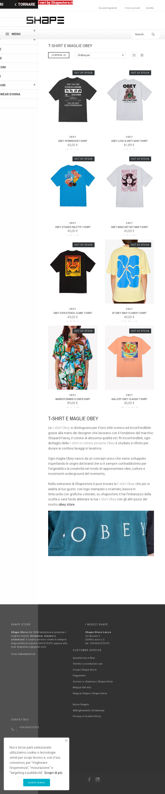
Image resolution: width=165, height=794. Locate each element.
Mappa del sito (82, 687)
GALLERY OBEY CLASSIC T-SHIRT (129, 399)
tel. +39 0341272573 (97, 643)
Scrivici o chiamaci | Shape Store (93, 681)
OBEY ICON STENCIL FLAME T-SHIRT (72, 313)
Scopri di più (53, 773)
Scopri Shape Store (84, 669)
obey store (67, 504)
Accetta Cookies (36, 782)
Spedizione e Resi (84, 657)
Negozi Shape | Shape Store (90, 693)
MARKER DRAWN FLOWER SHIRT (72, 399)
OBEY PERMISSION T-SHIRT (72, 141)
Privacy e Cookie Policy (87, 716)
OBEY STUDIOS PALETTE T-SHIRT (72, 227)
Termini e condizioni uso (88, 663)
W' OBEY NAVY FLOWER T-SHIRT (129, 313)
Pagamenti (79, 675)
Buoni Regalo (81, 704)
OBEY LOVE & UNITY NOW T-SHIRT (129, 141)
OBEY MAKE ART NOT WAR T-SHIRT (129, 227)
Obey (72, 137)
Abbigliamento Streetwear (89, 710)
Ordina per (84, 55)
